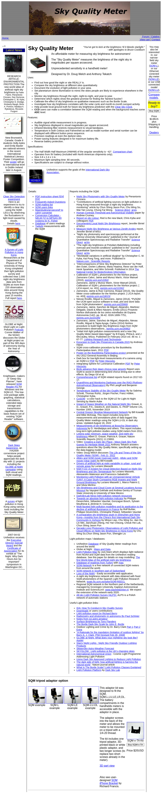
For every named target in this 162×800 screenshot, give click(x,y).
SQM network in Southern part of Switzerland (101, 570)
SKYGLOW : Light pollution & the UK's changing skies (106, 651)
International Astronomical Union (94, 654)
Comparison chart (122, 151)
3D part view (107, 765)
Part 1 (130, 627)
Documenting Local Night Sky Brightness (99, 223)
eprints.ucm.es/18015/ (99, 296)
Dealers (154, 132)
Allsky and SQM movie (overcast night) (98, 458)
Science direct (122, 210)
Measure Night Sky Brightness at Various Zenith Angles (106, 229)
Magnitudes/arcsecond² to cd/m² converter (49, 211)
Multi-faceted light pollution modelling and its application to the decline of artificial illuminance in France (110, 508)
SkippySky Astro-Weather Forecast (95, 648)
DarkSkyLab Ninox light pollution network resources (104, 495)
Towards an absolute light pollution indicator (100, 498)
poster (13, 162)
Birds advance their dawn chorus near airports (101, 369)
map (121, 562)
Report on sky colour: (88, 218)
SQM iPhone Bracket (109, 782)
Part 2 (137, 627)
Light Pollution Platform (89, 670)
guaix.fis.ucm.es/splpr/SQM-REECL (106, 581)
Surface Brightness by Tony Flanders (96, 621)
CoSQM (81, 398)
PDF (91, 220)
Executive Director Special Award (14, 543)
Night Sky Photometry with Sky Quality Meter (101, 196)
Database (40, 223)
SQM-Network (84, 565)
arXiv (87, 242)
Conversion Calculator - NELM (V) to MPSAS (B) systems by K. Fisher (48, 218)
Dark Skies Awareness (13, 446)
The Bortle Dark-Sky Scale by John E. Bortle (100, 624)
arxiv (133, 210)
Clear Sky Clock (123, 106)
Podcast (19, 329)
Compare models (154, 96)
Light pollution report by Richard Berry (97, 613)
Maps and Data (102, 549)
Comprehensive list (87, 377)
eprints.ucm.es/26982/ (118, 328)
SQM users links (44, 207)
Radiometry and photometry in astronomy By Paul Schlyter (108, 616)
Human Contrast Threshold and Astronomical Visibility (105, 212)
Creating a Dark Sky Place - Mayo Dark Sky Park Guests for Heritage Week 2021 (107, 443)
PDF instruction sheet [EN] (49, 196)
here (17, 223)
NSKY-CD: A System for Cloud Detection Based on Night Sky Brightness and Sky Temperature (109, 470)
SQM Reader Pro (14, 385)
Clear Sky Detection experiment (14, 198)
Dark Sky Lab (112, 670)
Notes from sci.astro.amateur (92, 618)
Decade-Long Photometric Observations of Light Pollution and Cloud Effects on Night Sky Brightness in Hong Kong (110, 529)
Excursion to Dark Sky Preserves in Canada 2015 (103, 342)
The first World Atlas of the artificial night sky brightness (108, 558)
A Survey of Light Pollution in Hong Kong (14, 252)
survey (11, 501)
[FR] (37, 199)
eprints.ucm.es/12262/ (97, 280)
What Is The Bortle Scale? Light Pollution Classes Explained (109, 667)
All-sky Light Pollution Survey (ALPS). (97, 595)
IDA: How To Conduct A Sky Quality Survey (100, 608)
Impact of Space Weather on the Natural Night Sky (104, 404)
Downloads (83, 610)
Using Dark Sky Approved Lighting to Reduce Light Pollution (109, 659)
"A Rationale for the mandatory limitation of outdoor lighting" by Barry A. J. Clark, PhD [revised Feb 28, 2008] (110, 633)
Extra (79, 629)
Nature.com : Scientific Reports (93, 261)
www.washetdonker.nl (116, 589)
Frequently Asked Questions (50, 202)
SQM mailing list (44, 204)
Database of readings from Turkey (95, 562)
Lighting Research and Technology (102, 339)
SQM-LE (153, 79)
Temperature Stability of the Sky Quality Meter (101, 390)
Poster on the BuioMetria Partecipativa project (101, 353)
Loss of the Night (86, 573)
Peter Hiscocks (107, 361)
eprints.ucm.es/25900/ (116, 304)
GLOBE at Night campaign (14, 468)
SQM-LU (153, 90)
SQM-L (154, 65)
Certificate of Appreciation (12, 549)
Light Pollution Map (87, 552)
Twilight (39, 226)
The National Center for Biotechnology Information (108, 270)
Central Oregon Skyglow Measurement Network (102, 412)
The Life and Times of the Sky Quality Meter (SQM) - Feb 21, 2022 (109, 454)
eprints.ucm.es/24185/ (88, 317)
